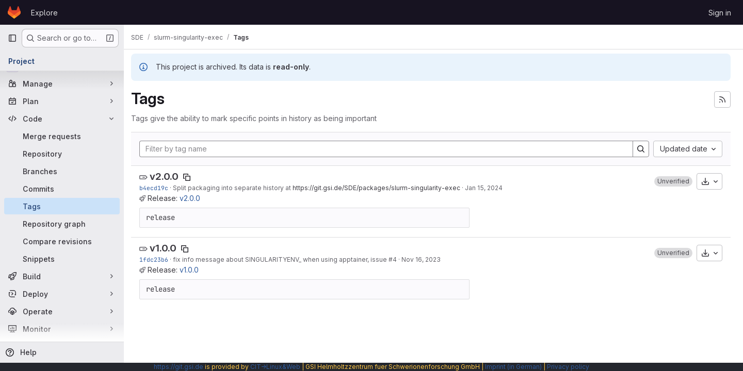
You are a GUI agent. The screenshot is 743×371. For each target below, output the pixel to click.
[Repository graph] (62, 223)
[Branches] (62, 171)
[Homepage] (14, 12)
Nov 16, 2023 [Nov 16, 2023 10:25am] (426, 259)
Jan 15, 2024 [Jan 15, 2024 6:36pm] (489, 188)
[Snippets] (62, 258)
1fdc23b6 (158, 259)
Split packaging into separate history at (238, 188)
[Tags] (62, 206)
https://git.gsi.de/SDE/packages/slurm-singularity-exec (381, 188)
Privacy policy (568, 366)
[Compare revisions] (62, 241)
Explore (44, 12)
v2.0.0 (169, 176)
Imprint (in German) (513, 366)
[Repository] (62, 153)
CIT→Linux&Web (275, 366)
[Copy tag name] (192, 177)
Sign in (719, 12)
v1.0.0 (168, 248)
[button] (673, 181)
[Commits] (62, 188)
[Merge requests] (62, 136)
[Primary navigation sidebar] (12, 38)
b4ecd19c (158, 188)
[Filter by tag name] (388, 149)
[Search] (641, 149)
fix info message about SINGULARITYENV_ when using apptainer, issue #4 (290, 259)
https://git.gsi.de (178, 366)
